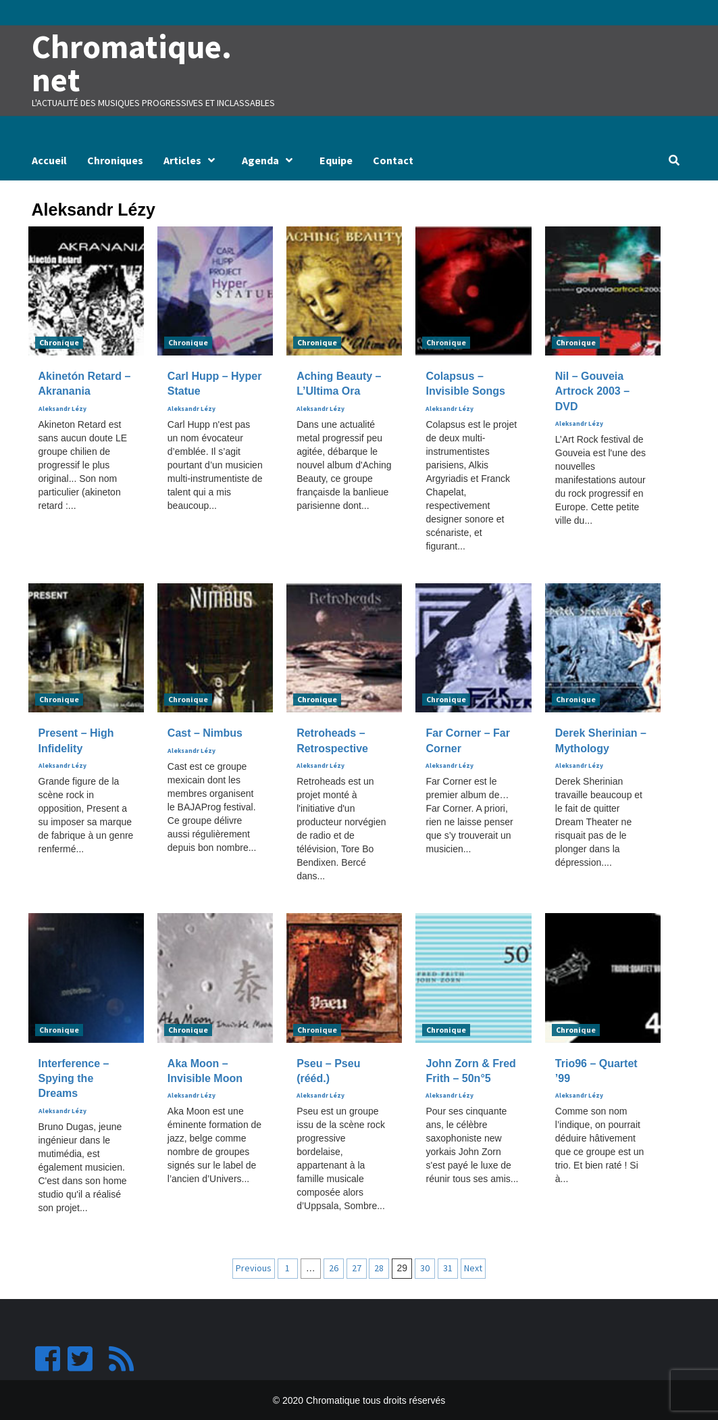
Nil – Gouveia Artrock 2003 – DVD (592, 391)
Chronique (59, 342)
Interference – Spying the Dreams (74, 1077)
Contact (393, 159)
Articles (192, 159)
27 (356, 1267)
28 (379, 1267)
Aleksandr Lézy (62, 408)
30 (425, 1267)
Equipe (336, 159)
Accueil (49, 159)
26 (333, 1267)
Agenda (270, 159)
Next (473, 1267)
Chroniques (115, 159)
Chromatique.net (131, 62)
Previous (254, 1267)
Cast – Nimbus (205, 732)
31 (448, 1267)
